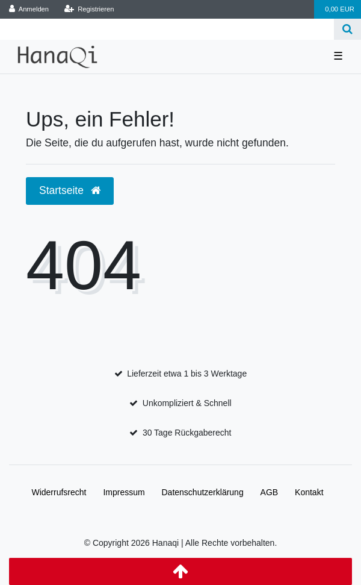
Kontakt (309, 492)
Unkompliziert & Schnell (187, 403)
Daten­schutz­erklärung (203, 492)
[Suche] (347, 29)
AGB (270, 492)
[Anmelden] (29, 9)
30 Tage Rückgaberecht (187, 432)
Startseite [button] (69, 190)
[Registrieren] (88, 9)
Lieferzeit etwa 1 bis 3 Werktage (187, 373)
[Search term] (167, 29)
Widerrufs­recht (58, 492)
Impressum (123, 492)
